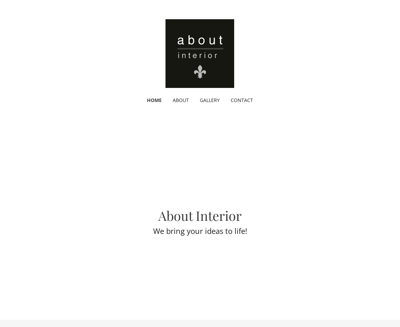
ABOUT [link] (181, 100)
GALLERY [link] (210, 100)
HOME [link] (154, 100)
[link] (199, 53)
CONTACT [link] (242, 100)
